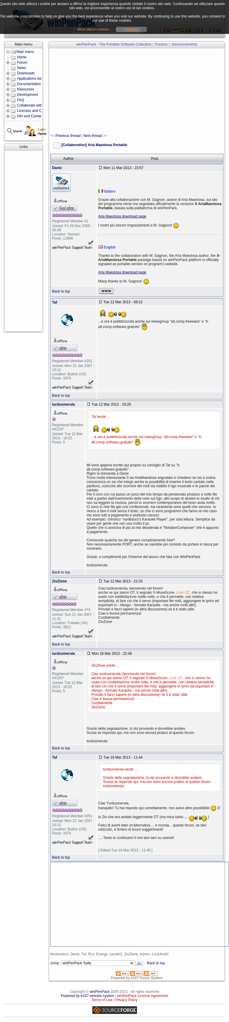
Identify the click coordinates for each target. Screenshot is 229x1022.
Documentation (29, 84)
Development (27, 95)
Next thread (92, 136)
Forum (22, 62)
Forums (161, 44)
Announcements (184, 44)
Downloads (26, 73)
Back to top (61, 291)
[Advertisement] (23, 241)
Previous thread (67, 136)
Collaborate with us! (32, 105)
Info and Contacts (31, 116)
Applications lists (30, 78)
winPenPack (100, 992)
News (21, 68)
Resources (25, 89)
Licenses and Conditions (36, 111)
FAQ (20, 100)
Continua (131, 29)
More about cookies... (94, 29)
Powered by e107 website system (87, 996)
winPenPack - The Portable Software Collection (113, 44)
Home (22, 57)
